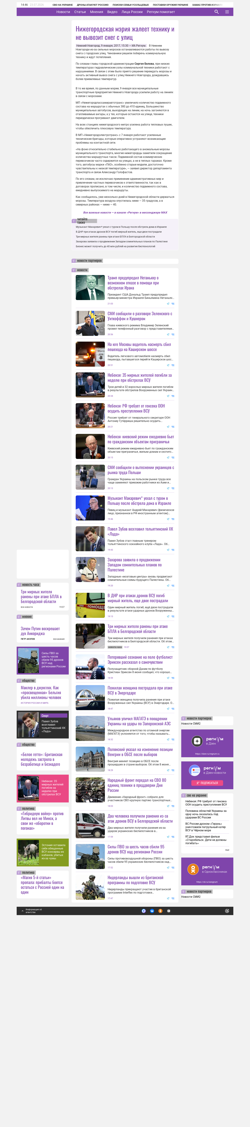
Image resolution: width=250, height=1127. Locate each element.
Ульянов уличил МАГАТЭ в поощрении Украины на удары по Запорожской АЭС (139, 844)
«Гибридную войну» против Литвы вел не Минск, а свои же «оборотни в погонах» (42, 1006)
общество (28, 866)
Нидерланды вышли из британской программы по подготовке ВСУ (135, 1065)
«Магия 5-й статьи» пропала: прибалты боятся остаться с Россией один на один (42, 1070)
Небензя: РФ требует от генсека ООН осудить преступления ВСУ (136, 439)
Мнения (107, 12)
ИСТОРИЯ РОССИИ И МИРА (34, 888)
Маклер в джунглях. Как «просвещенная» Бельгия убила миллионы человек (41, 878)
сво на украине (196, 981)
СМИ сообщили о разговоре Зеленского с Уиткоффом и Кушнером (140, 315)
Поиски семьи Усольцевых (126, 4)
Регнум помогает (172, 12)
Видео (123, 12)
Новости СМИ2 (191, 909)
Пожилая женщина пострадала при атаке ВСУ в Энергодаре (140, 813)
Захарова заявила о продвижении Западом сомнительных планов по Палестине (122, 241)
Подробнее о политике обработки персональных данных (175, 1095)
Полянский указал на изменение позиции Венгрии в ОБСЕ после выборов (140, 906)
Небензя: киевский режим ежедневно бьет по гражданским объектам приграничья (141, 469)
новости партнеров (89, 261)
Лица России (142, 12)
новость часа (30, 770)
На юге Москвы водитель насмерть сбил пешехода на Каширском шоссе (139, 346)
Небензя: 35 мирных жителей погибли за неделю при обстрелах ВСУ (52, 973)
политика (28, 994)
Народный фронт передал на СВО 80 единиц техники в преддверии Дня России (137, 939)
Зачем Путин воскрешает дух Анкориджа (40, 816)
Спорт (45, 901)
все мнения (59, 824)
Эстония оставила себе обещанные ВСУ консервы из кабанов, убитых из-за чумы (53, 1037)
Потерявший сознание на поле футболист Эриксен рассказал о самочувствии (140, 783)
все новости (27, 792)
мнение (27, 802)
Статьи (91, 12)
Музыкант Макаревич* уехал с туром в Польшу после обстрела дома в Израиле (121, 226)
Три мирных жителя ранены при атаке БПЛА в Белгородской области (41, 782)
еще (227, 1035)
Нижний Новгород (88, 45)
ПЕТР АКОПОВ (28, 824)
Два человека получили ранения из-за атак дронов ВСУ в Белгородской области (140, 973)
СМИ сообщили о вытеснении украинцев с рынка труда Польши (141, 531)
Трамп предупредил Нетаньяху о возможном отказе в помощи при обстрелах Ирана (133, 282)
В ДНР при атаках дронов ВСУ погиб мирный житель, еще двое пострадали (119, 231)
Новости (74, 12)
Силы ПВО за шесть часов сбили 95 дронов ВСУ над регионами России (54, 845)
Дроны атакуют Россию (88, 4)
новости (82, 270)
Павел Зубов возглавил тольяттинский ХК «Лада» (53, 912)
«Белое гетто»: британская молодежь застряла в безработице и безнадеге (41, 944)
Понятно (219, 1095)
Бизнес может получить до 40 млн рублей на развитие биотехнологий (115, 246)
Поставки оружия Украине (166, 4)
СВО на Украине (58, 4)
